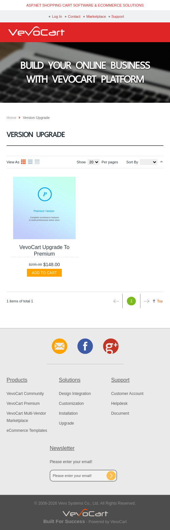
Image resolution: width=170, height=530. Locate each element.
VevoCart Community (25, 393)
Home (11, 118)
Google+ (111, 346)
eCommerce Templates (27, 430)
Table (37, 162)
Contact (74, 16)
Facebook (85, 346)
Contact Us (59, 346)
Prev (118, 301)
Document (120, 413)
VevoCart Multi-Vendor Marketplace (26, 417)
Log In (57, 16)
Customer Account (127, 393)
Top (160, 301)
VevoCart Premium (23, 403)
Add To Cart (44, 273)
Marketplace (96, 16)
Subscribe (111, 475)
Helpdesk (119, 403)
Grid (23, 162)
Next (145, 301)
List (30, 162)
